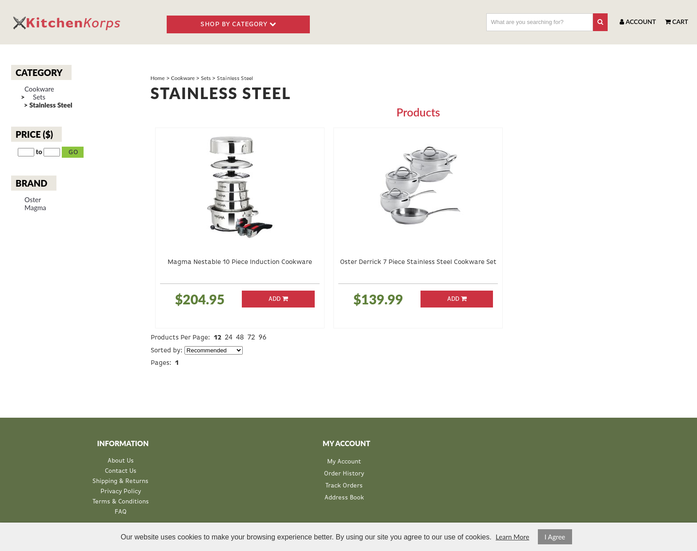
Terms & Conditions (120, 502)
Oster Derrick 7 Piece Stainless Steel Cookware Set (418, 262)
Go (73, 152)
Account (638, 21)
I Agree (555, 537)
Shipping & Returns (120, 481)
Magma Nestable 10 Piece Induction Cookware (240, 262)
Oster (32, 199)
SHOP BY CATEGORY (238, 24)
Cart (676, 21)
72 (251, 337)
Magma (35, 207)
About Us (121, 461)
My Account (344, 462)
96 (262, 337)
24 (228, 337)
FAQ (121, 512)
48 (240, 337)
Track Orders (344, 486)
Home (158, 78)
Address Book (344, 498)
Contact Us (120, 471)
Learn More (512, 537)
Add (278, 298)
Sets (39, 97)
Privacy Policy (120, 492)
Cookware (39, 89)
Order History (344, 474)
